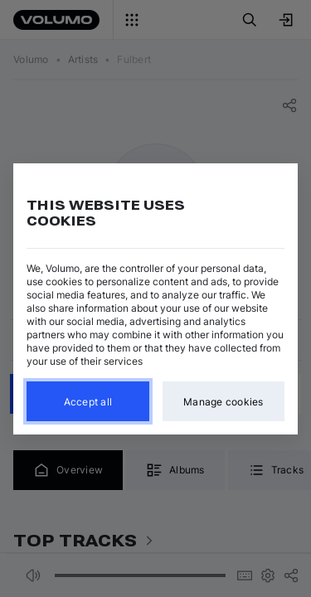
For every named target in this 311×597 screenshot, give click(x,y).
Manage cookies (223, 401)
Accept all (88, 401)
